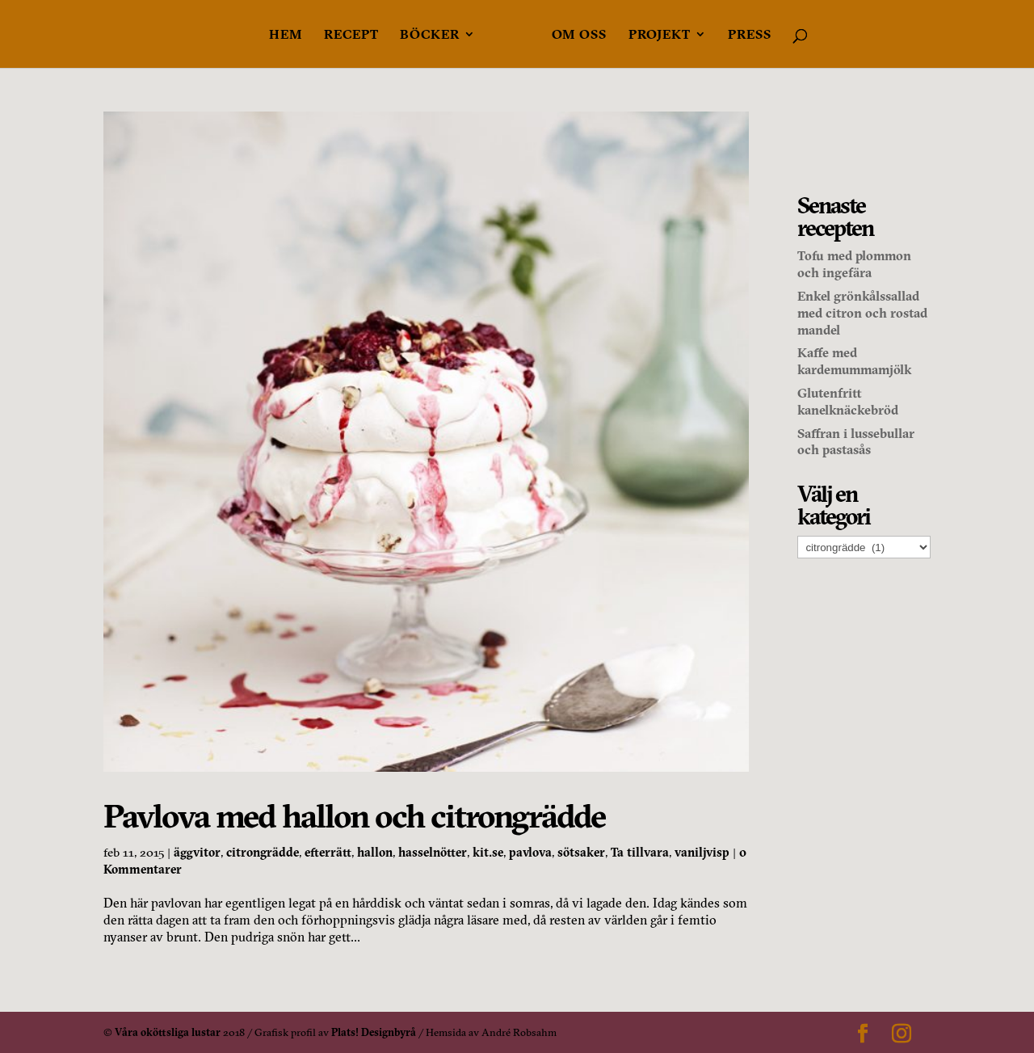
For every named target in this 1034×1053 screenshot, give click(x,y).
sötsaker (581, 852)
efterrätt (328, 852)
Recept (351, 35)
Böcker (430, 35)
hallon (375, 852)
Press (749, 35)
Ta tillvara (640, 852)
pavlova (530, 852)
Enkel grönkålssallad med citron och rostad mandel (862, 313)
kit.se (488, 852)
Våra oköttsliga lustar (168, 1032)
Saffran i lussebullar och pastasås (855, 441)
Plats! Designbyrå (373, 1032)
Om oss (579, 35)
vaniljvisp (702, 852)
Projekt (659, 35)
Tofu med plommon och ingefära (854, 263)
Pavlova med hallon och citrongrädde (354, 815)
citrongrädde (262, 852)
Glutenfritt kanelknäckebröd (847, 401)
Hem (285, 35)
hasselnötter (432, 852)
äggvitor (197, 852)
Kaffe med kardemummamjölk (854, 360)
